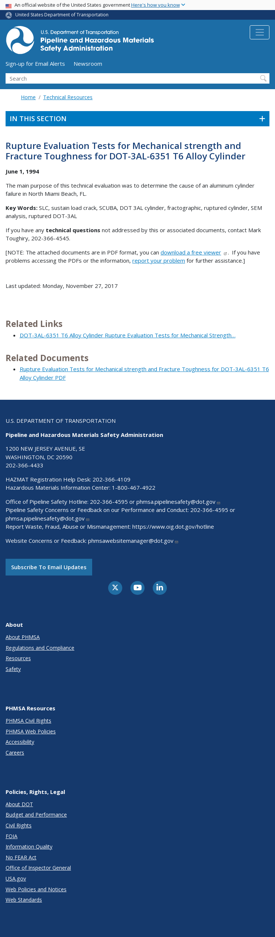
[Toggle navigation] (259, 32)
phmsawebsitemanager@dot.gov (133, 540)
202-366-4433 (24, 465)
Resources (18, 658)
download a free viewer (194, 252)
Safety (13, 668)
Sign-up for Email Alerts (35, 63)
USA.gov (16, 878)
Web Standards (24, 899)
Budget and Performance (36, 814)
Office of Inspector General (38, 867)
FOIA (11, 836)
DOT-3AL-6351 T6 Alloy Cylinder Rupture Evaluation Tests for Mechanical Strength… (128, 335)
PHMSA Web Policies (31, 731)
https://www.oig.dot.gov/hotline (173, 526)
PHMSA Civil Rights (28, 720)
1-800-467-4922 (133, 487)
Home (28, 97)
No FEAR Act (21, 857)
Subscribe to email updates (49, 567)
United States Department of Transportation (62, 15)
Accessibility (20, 741)
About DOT (19, 804)
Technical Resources (68, 97)
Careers (15, 752)
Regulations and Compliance (40, 647)
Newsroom (88, 63)
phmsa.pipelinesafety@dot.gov (178, 501)
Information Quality (29, 846)
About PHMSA (23, 637)
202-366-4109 (111, 479)
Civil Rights (19, 825)
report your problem (158, 260)
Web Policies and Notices (36, 889)
